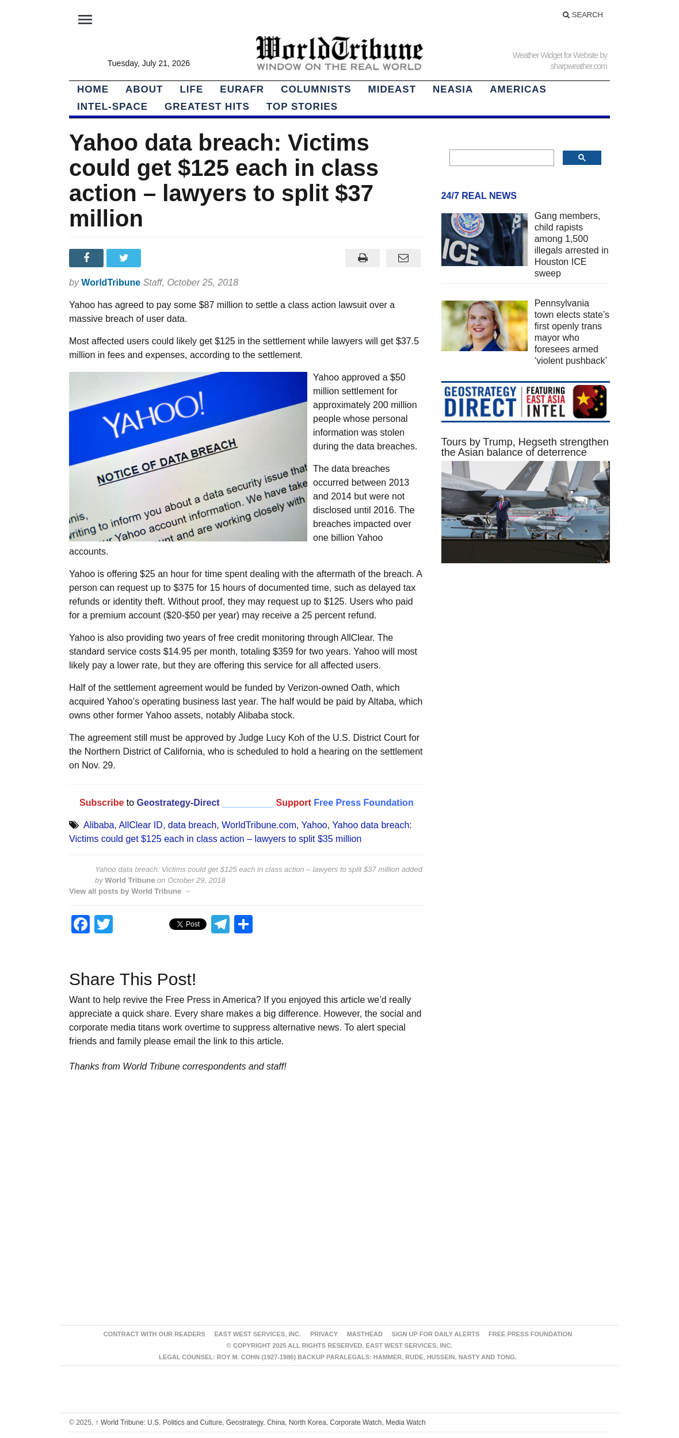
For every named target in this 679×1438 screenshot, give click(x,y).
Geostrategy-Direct (177, 803)
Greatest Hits (207, 106)
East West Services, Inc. (258, 1334)
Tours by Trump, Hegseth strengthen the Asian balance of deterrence (525, 447)
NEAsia (453, 89)
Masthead (365, 1334)
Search (583, 14)
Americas (518, 89)
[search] (500, 158)
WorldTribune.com (259, 825)
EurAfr (242, 89)
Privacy (324, 1334)
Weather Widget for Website (555, 55)
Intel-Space (112, 106)
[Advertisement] (525, 773)
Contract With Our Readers (154, 1334)
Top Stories (302, 106)
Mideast (392, 89)
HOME (93, 89)
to (130, 803)
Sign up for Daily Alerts (436, 1334)
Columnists (316, 89)
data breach (192, 825)
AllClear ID (140, 825)
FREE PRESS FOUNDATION (530, 1334)
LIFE (191, 89)
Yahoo (314, 825)
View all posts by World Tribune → (130, 891)
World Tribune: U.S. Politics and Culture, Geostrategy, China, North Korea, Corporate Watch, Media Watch (261, 1422)
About (144, 89)
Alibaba (98, 825)
